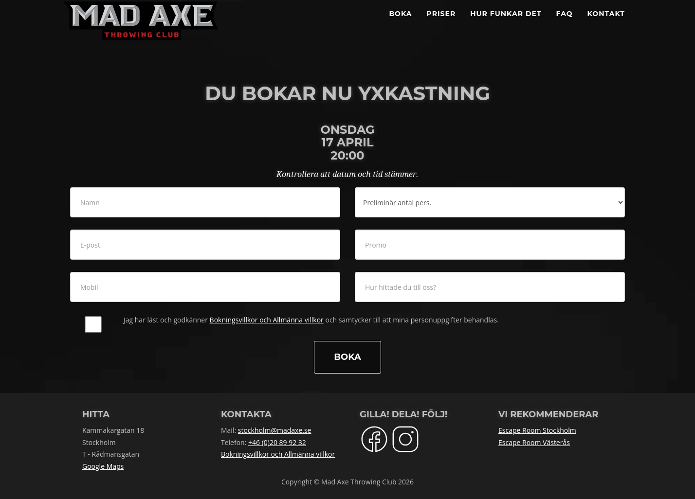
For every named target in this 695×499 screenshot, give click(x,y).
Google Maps (103, 466)
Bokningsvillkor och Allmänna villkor (267, 319)
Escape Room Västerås (534, 442)
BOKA (400, 24)
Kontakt (606, 24)
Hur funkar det (505, 24)
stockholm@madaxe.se (274, 430)
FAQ (564, 24)
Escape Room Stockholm (537, 430)
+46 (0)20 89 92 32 (277, 442)
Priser (441, 24)
